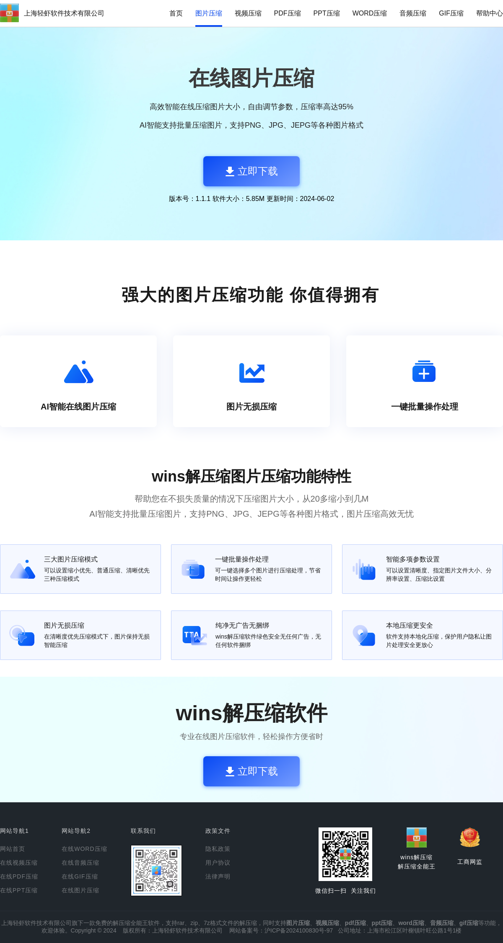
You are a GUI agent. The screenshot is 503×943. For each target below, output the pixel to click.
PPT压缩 (327, 13)
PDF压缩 (287, 13)
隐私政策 (218, 848)
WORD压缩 (370, 13)
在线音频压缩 (80, 862)
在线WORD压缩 (84, 848)
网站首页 (12, 848)
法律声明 (218, 876)
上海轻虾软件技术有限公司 (64, 13)
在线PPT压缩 (19, 890)
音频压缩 (412, 13)
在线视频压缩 (19, 862)
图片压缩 (208, 13)
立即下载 (252, 171)
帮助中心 (489, 13)
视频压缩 (248, 13)
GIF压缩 (451, 13)
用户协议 (218, 862)
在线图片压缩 (80, 890)
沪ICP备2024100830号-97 (298, 930)
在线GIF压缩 (80, 876)
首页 (176, 13)
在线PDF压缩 (19, 876)
